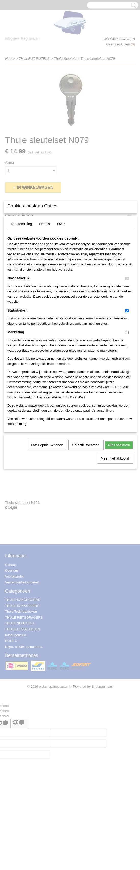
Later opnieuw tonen (47, 496)
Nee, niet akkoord (115, 509)
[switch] (127, 329)
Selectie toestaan (85, 496)
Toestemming (21, 275)
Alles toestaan (119, 496)
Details (44, 275)
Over (61, 275)
